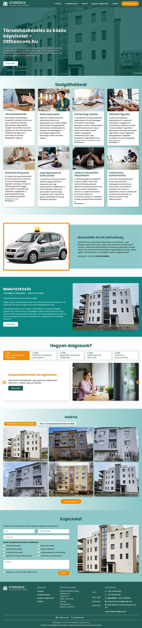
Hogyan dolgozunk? (99, 3)
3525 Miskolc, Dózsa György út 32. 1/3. (120, 606)
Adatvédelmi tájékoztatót (27, 572)
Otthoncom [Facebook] (62, 617)
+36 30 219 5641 (102, 256)
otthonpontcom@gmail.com (118, 601)
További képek (71, 501)
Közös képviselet (47, 545)
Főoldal (58, 3)
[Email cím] (36, 537)
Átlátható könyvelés (14, 552)
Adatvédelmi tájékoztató (115, 611)
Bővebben (78, 142)
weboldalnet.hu (55, 625)
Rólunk (85, 3)
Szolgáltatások (71, 3)
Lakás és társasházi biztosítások (19, 556)
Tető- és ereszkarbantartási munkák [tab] (57, 423)
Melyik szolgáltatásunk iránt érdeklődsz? (20, 542)
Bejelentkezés (130, 3)
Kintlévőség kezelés (14, 549)
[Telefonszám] (53, 531)
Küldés (64, 573)
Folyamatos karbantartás (51, 556)
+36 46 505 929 (113, 595)
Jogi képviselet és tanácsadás (52, 552)
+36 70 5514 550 (113, 591)
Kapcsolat (10, 63)
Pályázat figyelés (47, 549)
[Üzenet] (36, 564)
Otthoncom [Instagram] (77, 617)
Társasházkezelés (13, 545)
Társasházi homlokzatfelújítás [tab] (20, 423)
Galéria (115, 3)
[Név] (19, 531)
